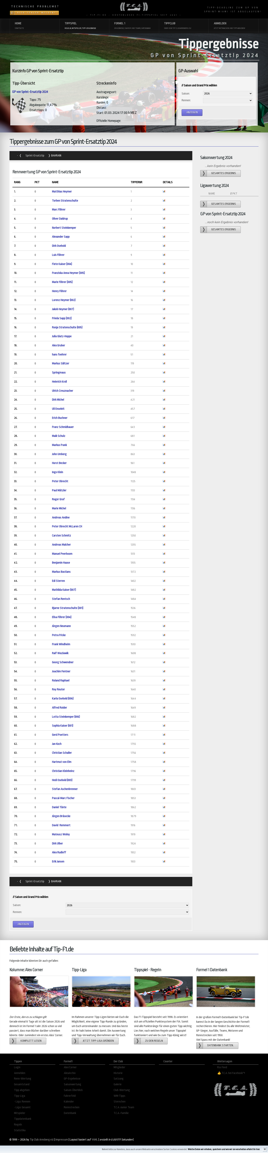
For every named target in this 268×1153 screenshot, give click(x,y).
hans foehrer (59, 354)
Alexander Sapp (61, 236)
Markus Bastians (61, 572)
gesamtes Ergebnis (223, 173)
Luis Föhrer (58, 255)
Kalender (69, 1101)
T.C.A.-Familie (121, 1113)
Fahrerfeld (70, 1096)
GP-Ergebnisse (72, 1078)
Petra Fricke (59, 635)
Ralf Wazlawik (60, 653)
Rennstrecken (71, 1107)
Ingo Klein (57, 472)
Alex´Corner (70, 1067)
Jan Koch (56, 744)
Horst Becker (59, 463)
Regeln (18, 1124)
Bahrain (56, 155)
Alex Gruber (58, 345)
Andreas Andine (61, 517)
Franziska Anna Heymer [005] (68, 273)
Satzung (119, 1078)
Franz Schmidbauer (63, 427)
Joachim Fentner (61, 671)
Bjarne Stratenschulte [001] (67, 608)
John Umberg (59, 454)
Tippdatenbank (22, 1119)
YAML (95, 1139)
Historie (118, 1073)
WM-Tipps (119, 1096)
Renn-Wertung (22, 1078)
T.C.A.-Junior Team (124, 1107)
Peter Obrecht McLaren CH (67, 526)
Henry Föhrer (59, 291)
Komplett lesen (31, 1040)
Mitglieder (119, 1067)
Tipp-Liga (19, 1096)
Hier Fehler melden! (36, 13)
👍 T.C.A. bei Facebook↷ (231, 1073)
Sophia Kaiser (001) (62, 725)
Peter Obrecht (60, 481)
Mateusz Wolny (61, 834)
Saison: (186, 93)
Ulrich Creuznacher (62, 391)
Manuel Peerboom (62, 554)
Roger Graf (58, 499)
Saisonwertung (72, 1084)
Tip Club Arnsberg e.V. (42, 1139)
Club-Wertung (122, 1090)
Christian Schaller (62, 753)
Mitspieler (19, 1113)
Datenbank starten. (220, 1045)
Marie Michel (59, 508)
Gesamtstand (21, 1084)
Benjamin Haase (61, 562)
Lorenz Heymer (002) (63, 300)
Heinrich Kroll (59, 381)
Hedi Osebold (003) (62, 780)
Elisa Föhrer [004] (61, 617)
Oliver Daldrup (60, 218)
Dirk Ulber (57, 843)
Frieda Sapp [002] (62, 318)
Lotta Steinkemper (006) (66, 716)
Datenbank (70, 1113)
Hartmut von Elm (61, 762)
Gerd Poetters (60, 735)
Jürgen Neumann (61, 626)
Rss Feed (222, 1067)
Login (17, 1067)
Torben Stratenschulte (65, 200)
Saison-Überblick (73, 1090)
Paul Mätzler (59, 490)
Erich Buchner (59, 418)
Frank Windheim (61, 644)
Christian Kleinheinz (63, 771)
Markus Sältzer (60, 363)
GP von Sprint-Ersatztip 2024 (30, 92)
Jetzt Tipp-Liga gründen (98, 1040)
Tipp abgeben (22, 1090)
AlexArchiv (70, 1073)
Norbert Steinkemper (64, 228)
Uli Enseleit (58, 409)
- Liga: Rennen (22, 1101)
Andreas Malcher (61, 544)
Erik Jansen (58, 861)
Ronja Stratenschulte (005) (67, 327)
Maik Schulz (58, 436)
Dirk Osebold (59, 246)
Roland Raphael (60, 680)
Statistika (19, 1130)
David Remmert (61, 825)
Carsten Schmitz (61, 535)
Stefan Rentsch (61, 599)
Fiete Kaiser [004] (62, 264)
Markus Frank (59, 445)
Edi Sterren (58, 581)
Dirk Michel (58, 399)
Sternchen (120, 1101)
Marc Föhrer (58, 209)
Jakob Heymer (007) (63, 309)
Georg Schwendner (63, 662)
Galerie (118, 1084)
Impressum (62, 1139)
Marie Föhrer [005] (62, 282)
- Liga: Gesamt (22, 1107)
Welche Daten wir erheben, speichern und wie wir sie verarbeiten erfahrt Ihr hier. (224, 1149)
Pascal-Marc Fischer (63, 798)
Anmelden (19, 1073)
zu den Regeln (154, 1040)
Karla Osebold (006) (63, 698)
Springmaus (59, 372)
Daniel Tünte (59, 807)
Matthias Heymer (62, 191)
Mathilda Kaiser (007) (64, 590)
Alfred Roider (59, 707)
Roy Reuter (58, 689)
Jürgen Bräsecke (61, 816)
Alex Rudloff (59, 852)
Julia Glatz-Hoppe (62, 336)
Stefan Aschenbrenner (65, 789)
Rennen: (186, 100)
